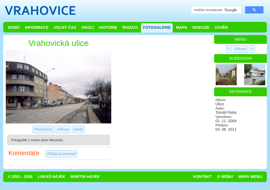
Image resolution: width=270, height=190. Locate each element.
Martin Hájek (85, 176)
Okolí (87, 27)
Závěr (221, 27)
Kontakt (202, 176)
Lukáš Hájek (51, 176)
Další (78, 129)
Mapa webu (250, 176)
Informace (37, 27)
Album (63, 129)
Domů (14, 27)
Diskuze (200, 27)
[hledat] (216, 10)
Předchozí (43, 129)
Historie (108, 27)
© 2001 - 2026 (20, 176)
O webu (225, 176)
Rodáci (130, 27)
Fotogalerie (157, 27)
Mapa (181, 27)
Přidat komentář (61, 154)
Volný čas (65, 27)
